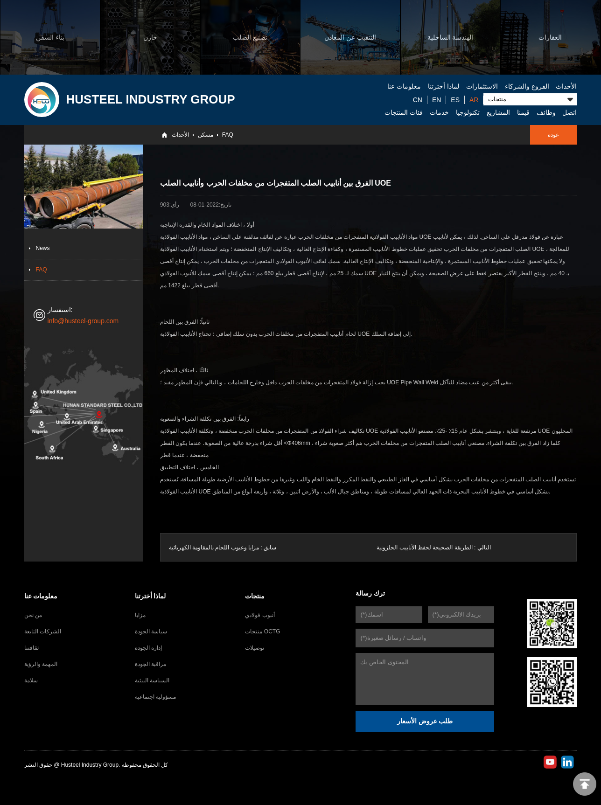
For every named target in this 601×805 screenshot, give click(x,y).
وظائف (546, 112)
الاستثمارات (482, 86)
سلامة (31, 680)
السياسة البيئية (152, 680)
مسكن (205, 135)
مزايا (140, 615)
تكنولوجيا (468, 112)
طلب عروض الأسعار (425, 721)
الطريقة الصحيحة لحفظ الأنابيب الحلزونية (424, 547)
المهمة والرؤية (40, 664)
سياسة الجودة (151, 631)
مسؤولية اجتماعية (155, 697)
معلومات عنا (404, 86)
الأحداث (566, 86)
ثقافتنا (31, 648)
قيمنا (523, 112)
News (43, 248)
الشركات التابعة (42, 631)
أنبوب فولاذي (259, 615)
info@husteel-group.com (83, 321)
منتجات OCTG (262, 631)
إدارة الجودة (148, 648)
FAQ (227, 135)
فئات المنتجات (403, 112)
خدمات (439, 112)
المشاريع (498, 112)
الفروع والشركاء (527, 86)
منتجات (255, 596)
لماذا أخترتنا (443, 86)
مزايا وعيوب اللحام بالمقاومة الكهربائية (214, 547)
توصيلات (254, 648)
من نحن (33, 615)
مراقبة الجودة (150, 664)
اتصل (569, 112)
